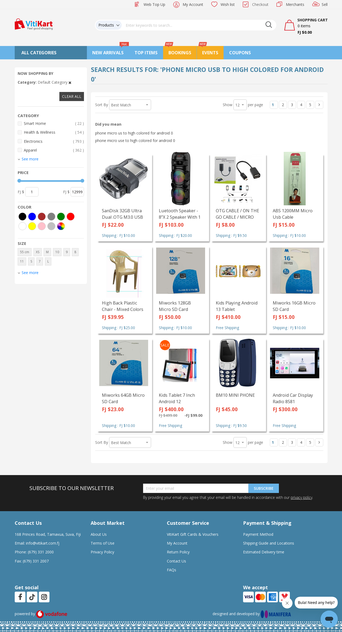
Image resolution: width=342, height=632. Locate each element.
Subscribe (264, 488)
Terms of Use (102, 543)
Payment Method (258, 534)
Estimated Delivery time (263, 551)
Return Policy (178, 551)
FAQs (171, 569)
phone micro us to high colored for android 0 (134, 133)
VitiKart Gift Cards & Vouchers (192, 534)
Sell (325, 4)
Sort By (101, 104)
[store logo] (34, 23)
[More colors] (61, 226)
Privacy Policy (102, 551)
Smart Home (54, 123)
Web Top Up (154, 4)
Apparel (54, 150)
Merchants (295, 4)
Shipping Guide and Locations (268, 543)
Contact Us (176, 561)
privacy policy (301, 497)
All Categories (38, 53)
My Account (193, 4)
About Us (99, 534)
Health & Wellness (54, 132)
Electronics (54, 141)
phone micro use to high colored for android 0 (135, 140)
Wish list (228, 4)
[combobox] (199, 25)
